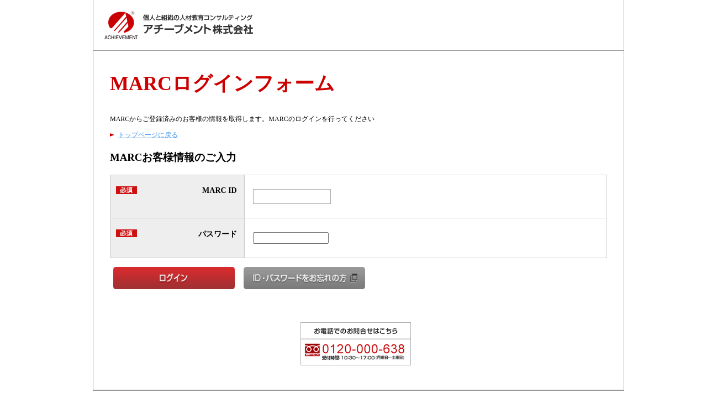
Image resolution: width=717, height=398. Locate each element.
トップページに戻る (148, 135)
